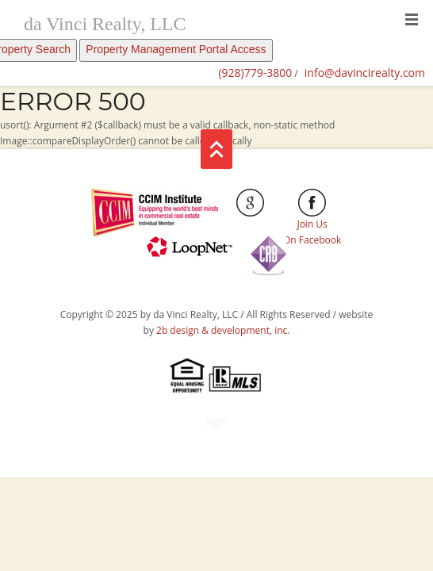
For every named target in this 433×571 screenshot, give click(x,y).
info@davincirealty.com (365, 72)
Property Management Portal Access (176, 49)
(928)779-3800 (255, 72)
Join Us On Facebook (312, 221)
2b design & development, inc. (222, 330)
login (216, 421)
